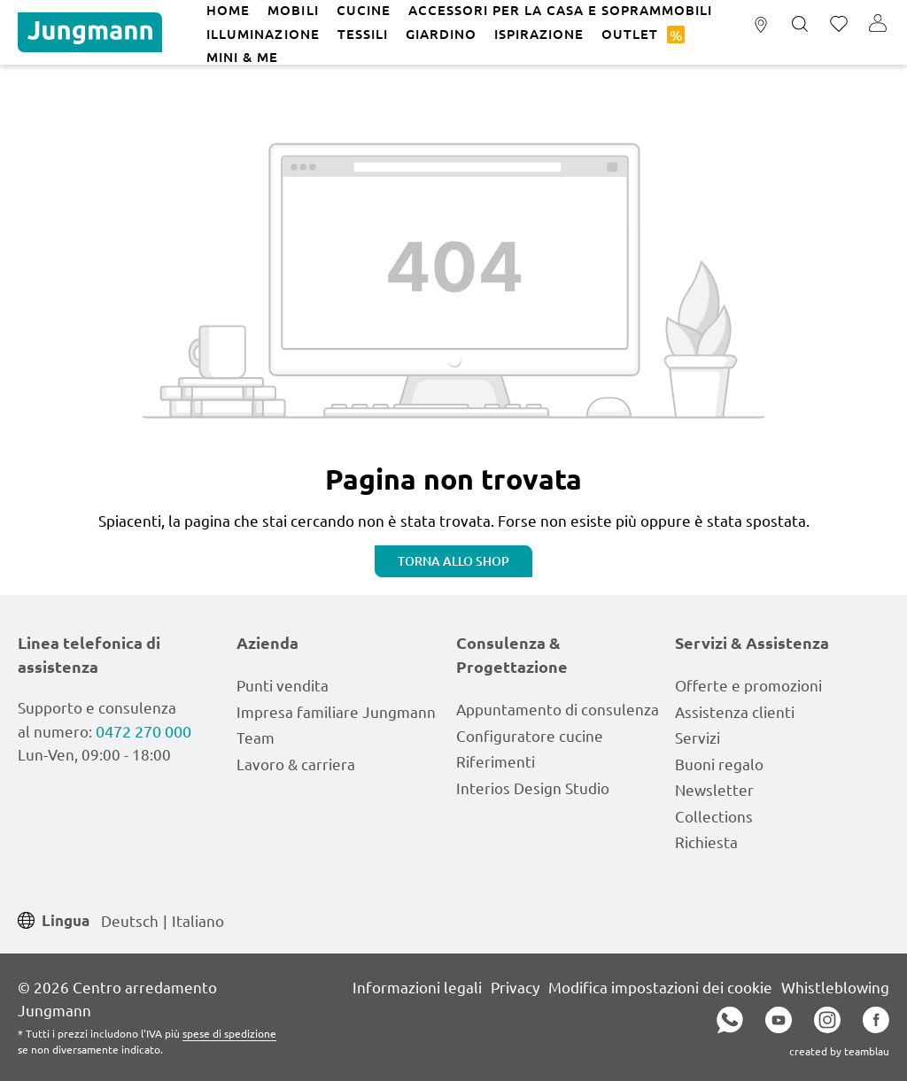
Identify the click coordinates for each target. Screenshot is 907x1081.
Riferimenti (495, 761)
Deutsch (130, 919)
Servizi (697, 737)
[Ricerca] (799, 25)
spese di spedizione (229, 1033)
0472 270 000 (143, 731)
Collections (714, 816)
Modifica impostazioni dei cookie (660, 986)
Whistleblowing (835, 986)
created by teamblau (839, 1051)
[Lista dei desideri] (838, 25)
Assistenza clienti (735, 711)
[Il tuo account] (877, 25)
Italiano (198, 919)
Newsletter (714, 789)
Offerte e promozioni (748, 685)
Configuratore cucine (529, 735)
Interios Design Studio (532, 787)
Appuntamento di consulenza (557, 708)
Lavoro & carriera (295, 763)
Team (255, 737)
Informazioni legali (417, 986)
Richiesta (706, 841)
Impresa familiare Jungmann (336, 711)
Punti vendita (282, 685)
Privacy (515, 986)
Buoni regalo (719, 763)
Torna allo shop (453, 560)
